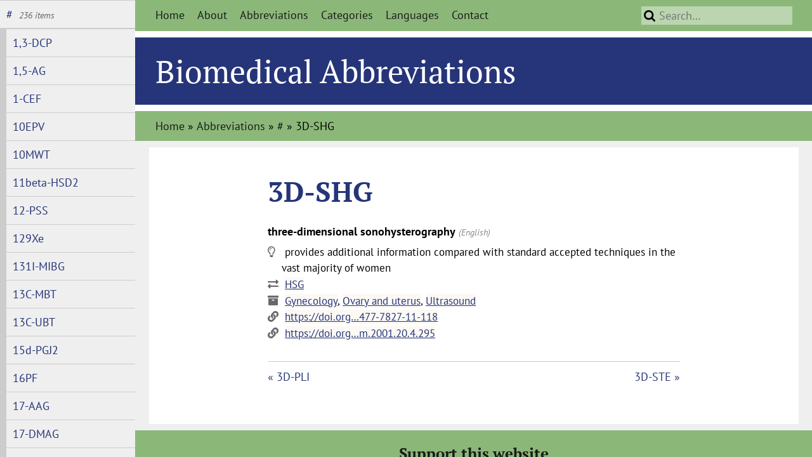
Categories (347, 15)
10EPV (28, 126)
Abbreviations (274, 15)
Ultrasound (451, 301)
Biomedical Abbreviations (335, 71)
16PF (25, 378)
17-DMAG (36, 434)
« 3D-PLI (289, 376)
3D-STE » (657, 376)
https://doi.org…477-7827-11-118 (361, 317)
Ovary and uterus (382, 301)
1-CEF (27, 98)
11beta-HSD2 (46, 182)
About (212, 15)
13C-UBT (34, 322)
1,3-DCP (32, 43)
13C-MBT (34, 294)
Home (170, 15)
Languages (412, 15)
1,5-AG (29, 70)
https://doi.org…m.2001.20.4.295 (360, 333)
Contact (470, 15)
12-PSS (30, 210)
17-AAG (31, 406)
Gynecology (311, 301)
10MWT (31, 154)
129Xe (28, 238)
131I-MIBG (39, 266)
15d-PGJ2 (35, 350)
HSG (294, 284)
